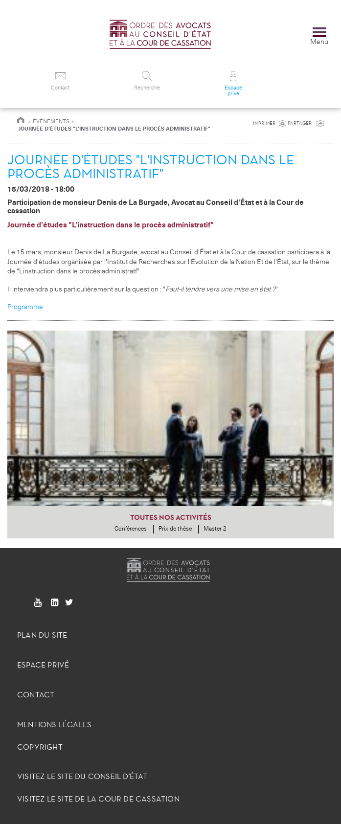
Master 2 (215, 529)
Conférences (130, 529)
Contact (35, 694)
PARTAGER (300, 123)
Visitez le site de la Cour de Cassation (98, 798)
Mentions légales (54, 724)
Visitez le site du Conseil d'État (82, 776)
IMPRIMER (264, 123)
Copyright (40, 747)
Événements (51, 121)
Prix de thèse (175, 529)
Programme (25, 307)
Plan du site (42, 635)
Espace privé (43, 664)
